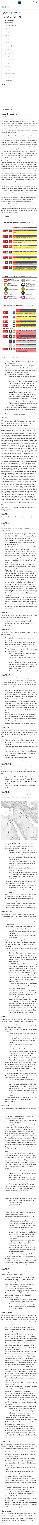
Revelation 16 (8, 23)
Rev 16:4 (7, 43)
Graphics (7, 29)
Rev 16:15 (8, 63)
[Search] (34, 2)
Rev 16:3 (7, 39)
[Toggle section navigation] (19, 7)
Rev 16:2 (7, 36)
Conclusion (8, 81)
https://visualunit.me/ (27, 358)
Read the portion (10, 25)
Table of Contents (8, 20)
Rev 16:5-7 (8, 46)
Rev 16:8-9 (8, 49)
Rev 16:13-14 (9, 60)
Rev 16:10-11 (9, 53)
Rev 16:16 (8, 67)
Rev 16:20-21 (9, 77)
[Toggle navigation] (2, 2)
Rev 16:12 (8, 56)
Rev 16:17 (8, 70)
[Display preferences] (37, 2)
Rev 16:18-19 (9, 74)
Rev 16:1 (7, 32)
